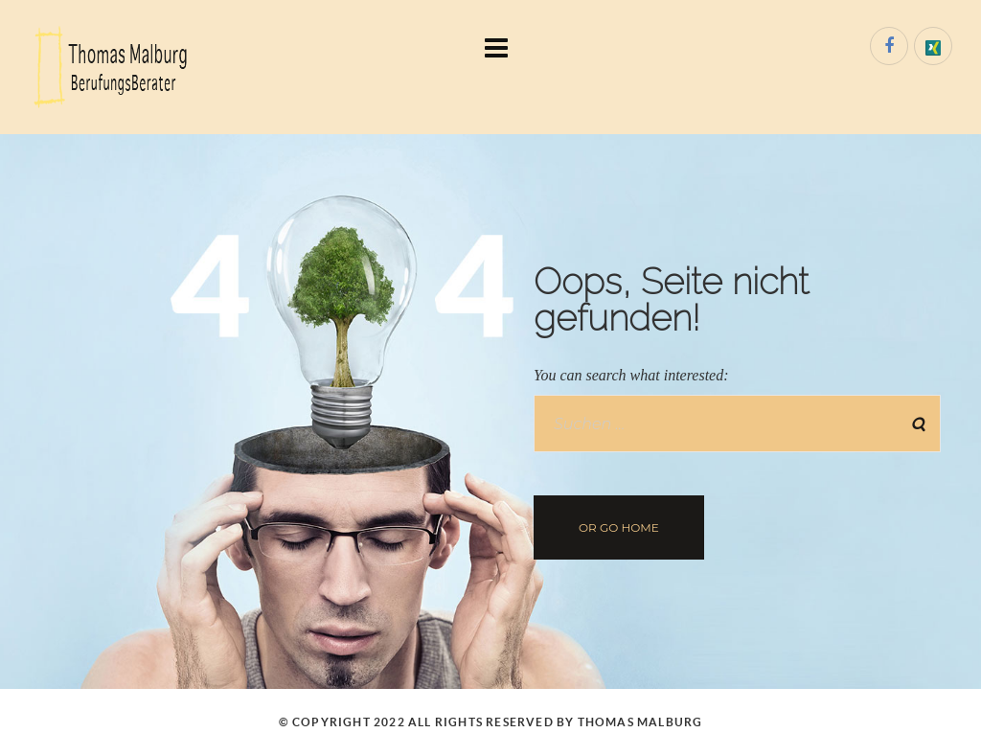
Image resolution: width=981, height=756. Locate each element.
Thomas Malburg (640, 722)
